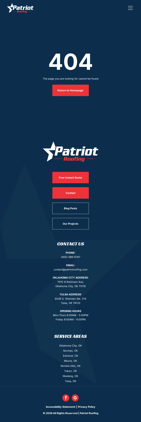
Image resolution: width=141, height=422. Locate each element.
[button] (130, 8)
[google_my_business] (75, 398)
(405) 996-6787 (70, 257)
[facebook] (65, 398)
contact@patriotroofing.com (70, 269)
